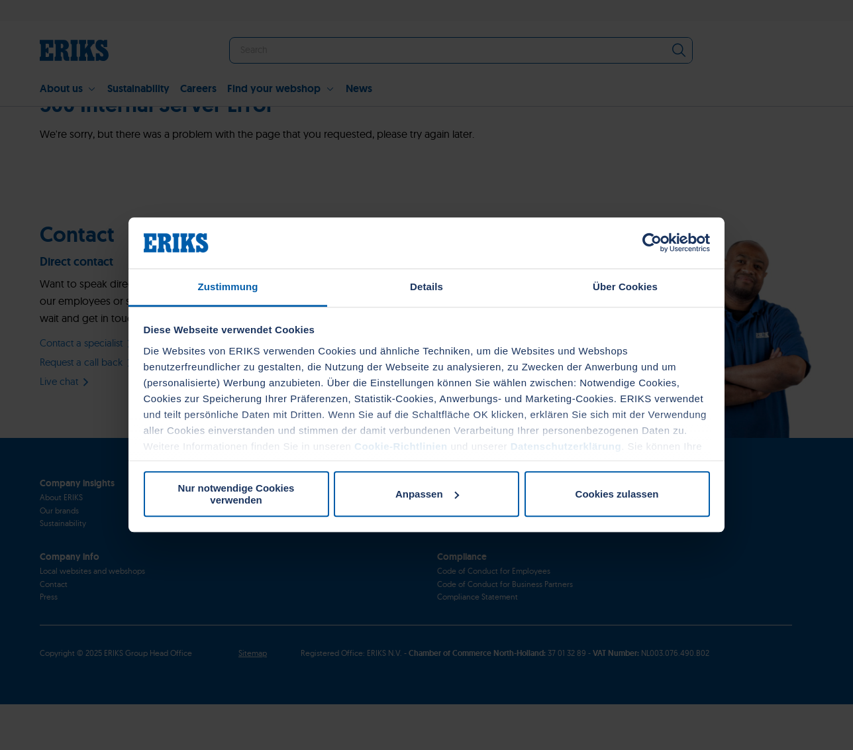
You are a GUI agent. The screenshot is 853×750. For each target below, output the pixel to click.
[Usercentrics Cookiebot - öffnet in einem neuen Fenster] (652, 243)
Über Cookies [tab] (625, 286)
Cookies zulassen (617, 494)
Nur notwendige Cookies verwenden (236, 494)
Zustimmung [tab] (228, 286)
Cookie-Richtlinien (401, 446)
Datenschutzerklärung (566, 446)
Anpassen (427, 494)
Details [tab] (426, 286)
